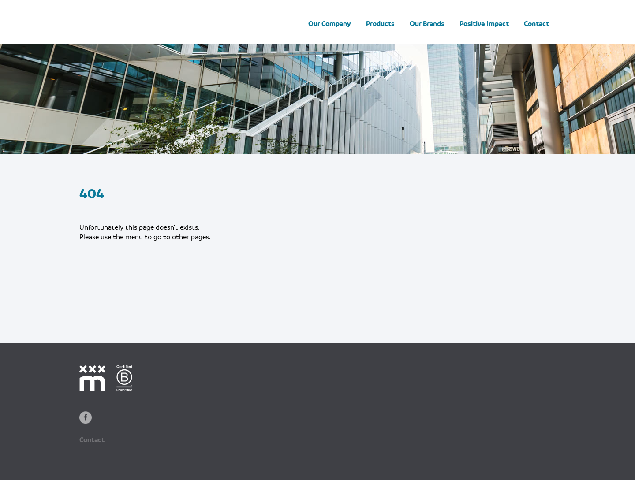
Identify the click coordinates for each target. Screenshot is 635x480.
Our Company (329, 24)
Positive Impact (484, 24)
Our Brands (427, 24)
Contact (536, 24)
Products (380, 24)
